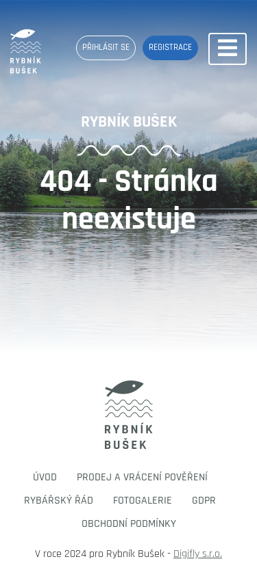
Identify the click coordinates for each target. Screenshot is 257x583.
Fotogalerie (142, 500)
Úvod (45, 477)
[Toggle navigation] (227, 49)
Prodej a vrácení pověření (142, 477)
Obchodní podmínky (129, 524)
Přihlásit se (106, 47)
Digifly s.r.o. (197, 554)
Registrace (170, 47)
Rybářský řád (58, 500)
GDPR (204, 500)
